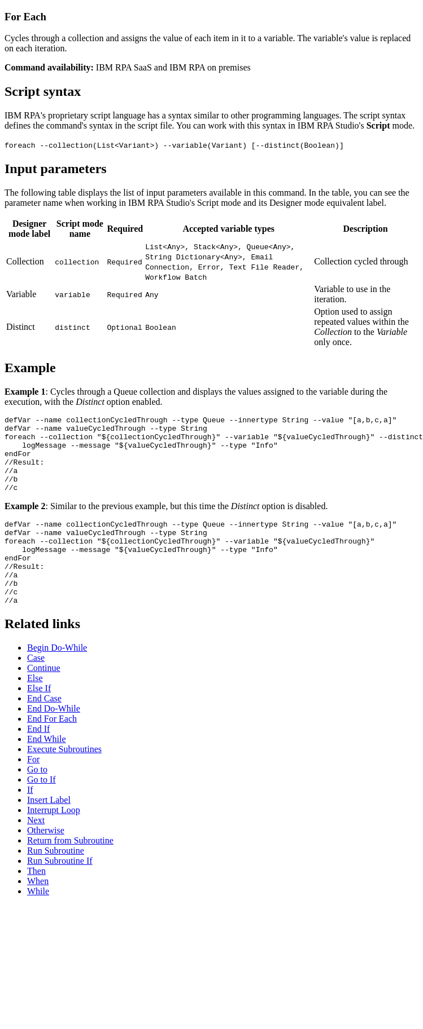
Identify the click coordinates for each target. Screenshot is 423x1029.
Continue (43, 700)
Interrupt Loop (53, 842)
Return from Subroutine (70, 872)
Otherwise (45, 862)
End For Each (52, 751)
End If (38, 761)
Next (36, 852)
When (38, 913)
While (38, 923)
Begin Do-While (57, 679)
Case (36, 690)
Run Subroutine (55, 882)
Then (36, 903)
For (33, 791)
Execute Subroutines (64, 781)
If (30, 822)
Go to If (41, 811)
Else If (39, 720)
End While (46, 771)
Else (35, 710)
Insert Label (49, 832)
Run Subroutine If (60, 893)
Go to (37, 801)
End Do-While (53, 740)
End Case (44, 730)
